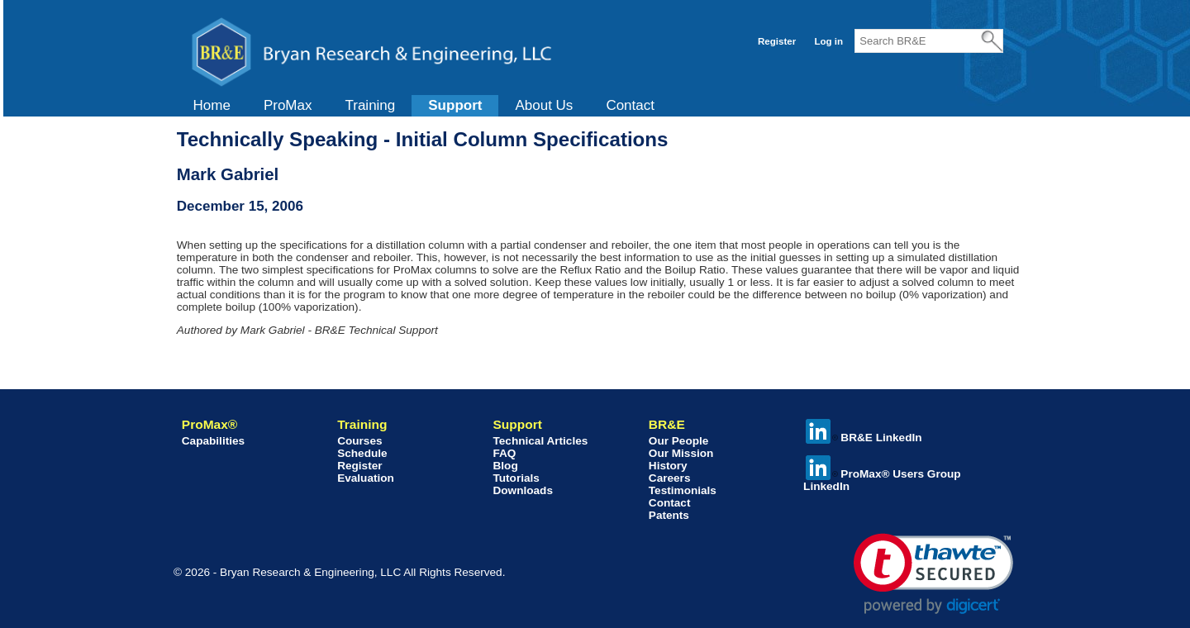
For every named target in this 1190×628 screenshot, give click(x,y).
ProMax (288, 105)
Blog (505, 465)
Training (370, 105)
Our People (679, 441)
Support (455, 105)
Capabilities (213, 441)
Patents (669, 515)
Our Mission (681, 453)
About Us (544, 105)
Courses (359, 441)
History (668, 465)
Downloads (523, 490)
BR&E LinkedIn (863, 437)
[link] (933, 574)
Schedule (362, 453)
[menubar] (424, 106)
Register (777, 41)
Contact (630, 105)
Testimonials (682, 490)
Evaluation (365, 478)
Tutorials (516, 478)
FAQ (504, 453)
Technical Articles (540, 441)
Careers (670, 478)
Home (212, 105)
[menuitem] (212, 106)
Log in (828, 41)
